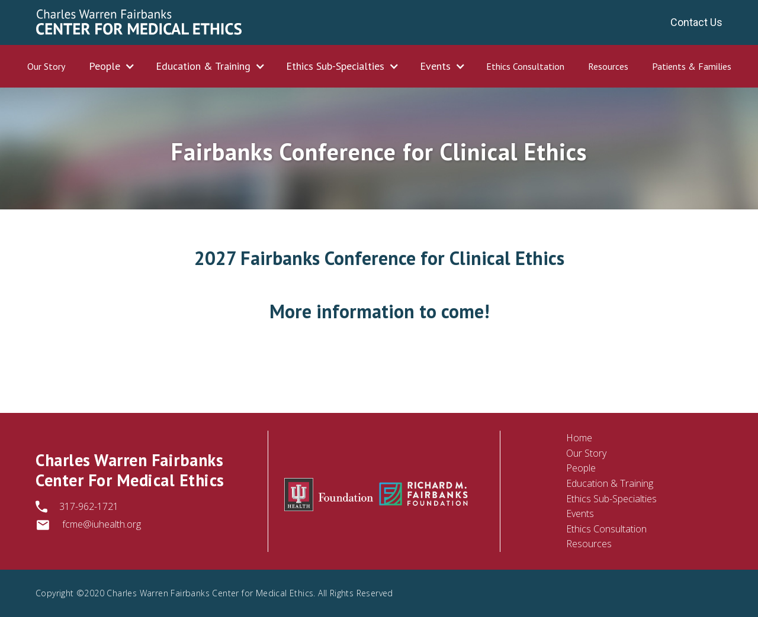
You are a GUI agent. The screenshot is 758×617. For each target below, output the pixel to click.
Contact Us (696, 22)
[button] (110, 66)
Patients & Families (691, 66)
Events (580, 513)
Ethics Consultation (525, 66)
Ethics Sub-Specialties (611, 498)
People (581, 467)
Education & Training (609, 483)
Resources (608, 66)
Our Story (46, 66)
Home (579, 437)
